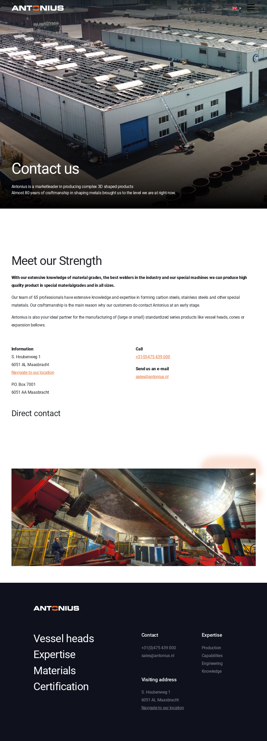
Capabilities (212, 655)
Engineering (212, 663)
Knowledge (212, 671)
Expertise (54, 654)
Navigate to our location (32, 372)
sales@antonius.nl (152, 376)
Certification (61, 686)
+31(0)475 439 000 (153, 356)
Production (211, 647)
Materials (54, 670)
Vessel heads (63, 638)
